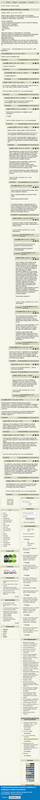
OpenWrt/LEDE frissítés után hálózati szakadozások (11, 588)
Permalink (38, 53)
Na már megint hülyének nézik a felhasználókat (30, 655)
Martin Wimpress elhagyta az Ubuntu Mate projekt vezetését (30, 689)
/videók (5, 546)
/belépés (5, 515)
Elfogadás (4, 798)
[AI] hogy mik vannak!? (29, 649)
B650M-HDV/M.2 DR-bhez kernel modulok (30, 658)
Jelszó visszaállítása (29, 522)
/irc (4, 532)
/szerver (5, 541)
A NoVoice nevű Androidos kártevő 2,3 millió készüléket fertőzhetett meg (31, 670)
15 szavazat (27, 733)
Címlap (8, 2)
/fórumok (5, 527)
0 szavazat (4, 59)
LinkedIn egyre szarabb (29, 702)
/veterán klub (6, 544)
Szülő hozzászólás (35, 63)
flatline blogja (15, 6)
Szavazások (22, 2)
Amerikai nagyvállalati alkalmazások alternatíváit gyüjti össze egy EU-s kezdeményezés (30, 676)
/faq (4, 523)
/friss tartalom (7, 529)
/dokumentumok (7, 520)
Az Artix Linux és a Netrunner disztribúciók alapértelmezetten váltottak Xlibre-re (30, 684)
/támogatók (6, 542)
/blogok (5, 516)
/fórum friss (6, 525)
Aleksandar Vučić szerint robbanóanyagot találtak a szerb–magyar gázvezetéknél (10, 614)
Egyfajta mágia (27, 679)
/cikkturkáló (6, 518)
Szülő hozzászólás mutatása (38, 63)
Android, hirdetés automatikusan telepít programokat (9, 619)
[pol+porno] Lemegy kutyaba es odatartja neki (30, 643)
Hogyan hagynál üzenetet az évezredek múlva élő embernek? (30, 709)
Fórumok (31, 2)
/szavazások (6, 539)
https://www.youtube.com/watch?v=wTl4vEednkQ (23, 249)
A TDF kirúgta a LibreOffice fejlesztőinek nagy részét (30, 699)
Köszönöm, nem (15, 798)
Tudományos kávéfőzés (29, 645)
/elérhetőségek (7, 522)
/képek (5, 534)
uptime (25, 697)
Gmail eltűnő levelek (9, 591)
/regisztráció (6, 537)
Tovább (17, 596)
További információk (16, 795)
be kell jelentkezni (27, 49)
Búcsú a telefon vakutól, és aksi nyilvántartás (30, 705)
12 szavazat (27, 741)
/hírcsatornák (6, 530)
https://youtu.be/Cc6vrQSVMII (19, 199)
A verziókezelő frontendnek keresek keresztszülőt (10, 608)
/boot (4, 513)
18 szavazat (27, 729)
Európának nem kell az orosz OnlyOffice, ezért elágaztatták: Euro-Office (30, 694)
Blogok (15, 2)
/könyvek (5, 536)
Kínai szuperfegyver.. (29, 647)
